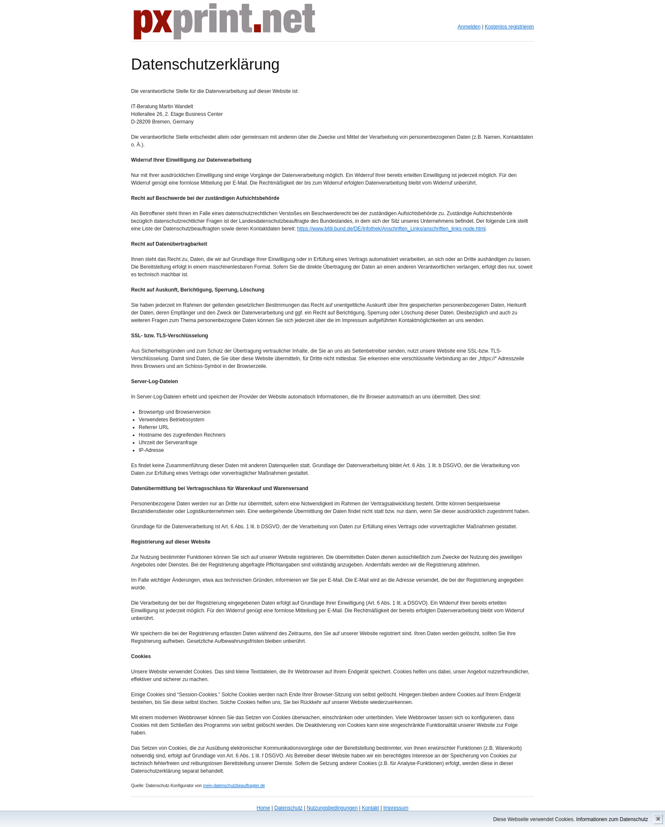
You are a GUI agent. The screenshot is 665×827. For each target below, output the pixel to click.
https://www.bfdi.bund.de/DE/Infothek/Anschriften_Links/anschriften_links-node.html (391, 229)
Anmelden (469, 27)
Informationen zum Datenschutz (612, 819)
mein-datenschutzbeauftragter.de (234, 785)
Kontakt (370, 808)
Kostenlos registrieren (509, 27)
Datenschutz (288, 808)
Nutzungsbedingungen (332, 808)
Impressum (395, 808)
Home (263, 808)
